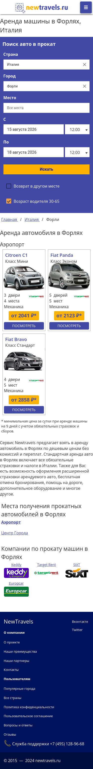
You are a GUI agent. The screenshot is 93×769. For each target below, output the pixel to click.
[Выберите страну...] (41, 65)
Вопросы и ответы (18, 725)
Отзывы (10, 734)
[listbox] (77, 129)
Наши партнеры (16, 660)
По (6, 142)
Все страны (12, 698)
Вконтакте (80, 621)
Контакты (11, 669)
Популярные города (19, 688)
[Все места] (46, 108)
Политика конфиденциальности (29, 707)
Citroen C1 (16, 255)
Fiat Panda (62, 255)
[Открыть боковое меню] (86, 7)
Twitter (77, 630)
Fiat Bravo (16, 339)
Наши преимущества (20, 651)
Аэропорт (11, 522)
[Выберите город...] (41, 86)
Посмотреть (23, 325)
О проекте (12, 642)
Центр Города (14, 533)
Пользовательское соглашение (28, 716)
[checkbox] (33, 186)
